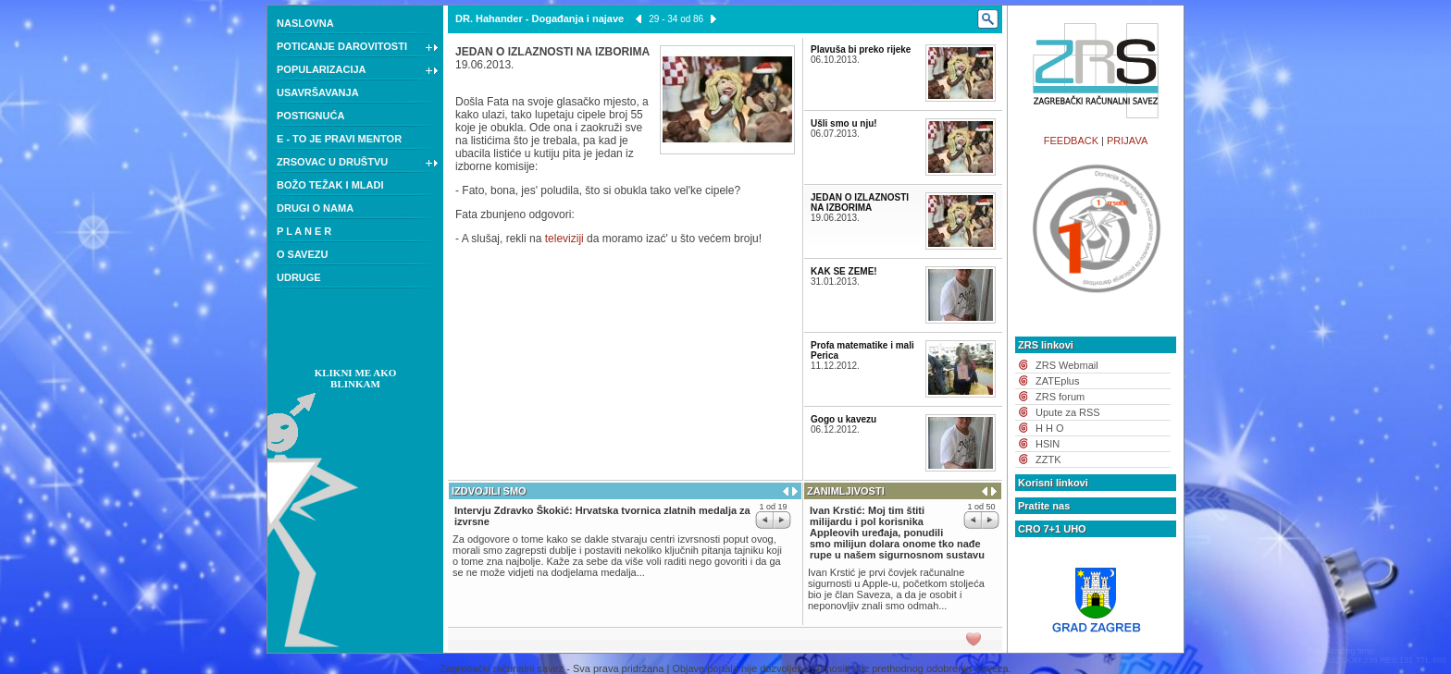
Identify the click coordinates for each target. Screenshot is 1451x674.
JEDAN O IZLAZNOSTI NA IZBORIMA (860, 202)
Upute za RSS (1068, 412)
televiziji (564, 238)
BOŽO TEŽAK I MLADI (330, 184)
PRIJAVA (1127, 140)
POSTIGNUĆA (310, 115)
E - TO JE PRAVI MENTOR (339, 138)
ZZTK (1048, 459)
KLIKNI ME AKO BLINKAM (356, 378)
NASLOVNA (305, 23)
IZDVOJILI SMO (489, 490)
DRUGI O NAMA (315, 208)
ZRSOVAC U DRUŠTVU (358, 163)
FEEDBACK (1071, 140)
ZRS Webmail (1067, 365)
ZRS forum (1060, 396)
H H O (1050, 428)
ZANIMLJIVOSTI (846, 490)
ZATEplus (1057, 380)
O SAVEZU (302, 254)
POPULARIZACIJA (358, 71)
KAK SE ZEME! (844, 271)
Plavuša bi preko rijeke (861, 49)
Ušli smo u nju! (844, 123)
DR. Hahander (489, 18)
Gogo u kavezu (843, 419)
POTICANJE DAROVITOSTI (358, 48)
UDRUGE (299, 277)
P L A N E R (304, 231)
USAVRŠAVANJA (318, 92)
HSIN (1048, 443)
